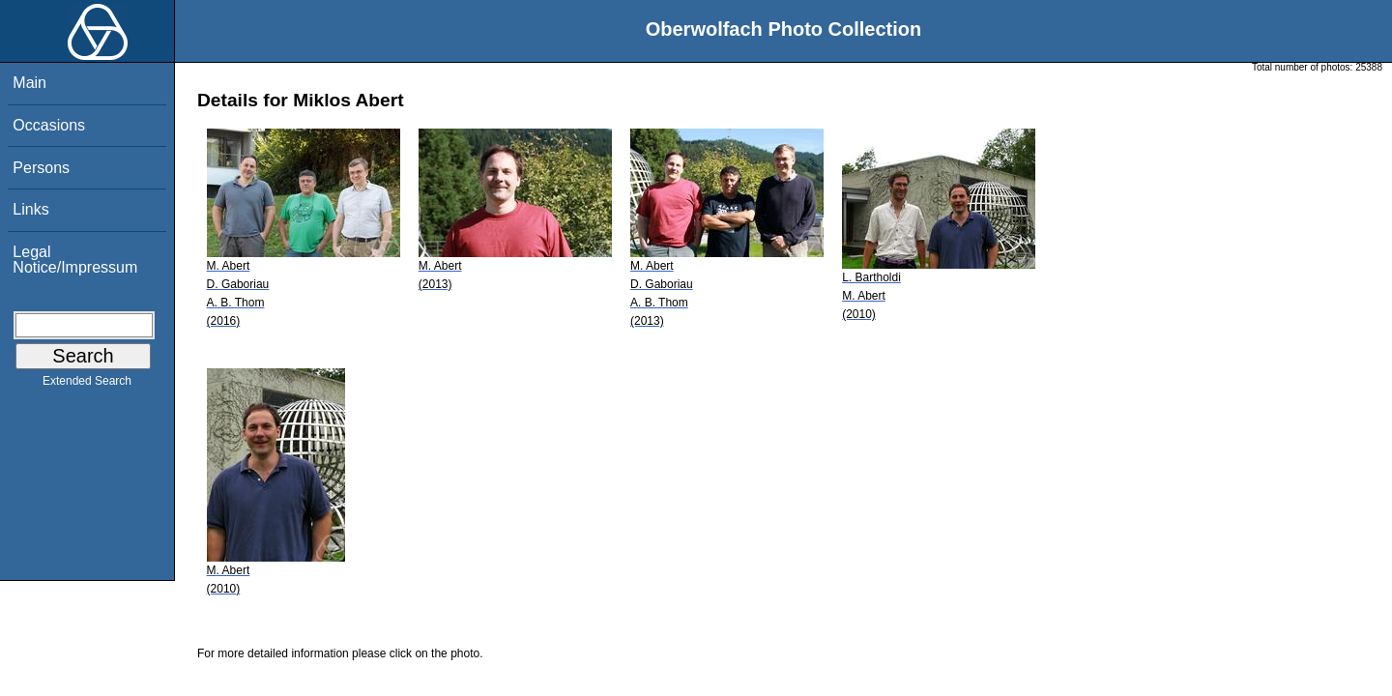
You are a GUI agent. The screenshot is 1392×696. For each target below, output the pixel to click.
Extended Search (87, 385)
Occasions (49, 125)
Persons (41, 168)
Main (29, 82)
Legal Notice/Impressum (75, 260)
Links (30, 209)
